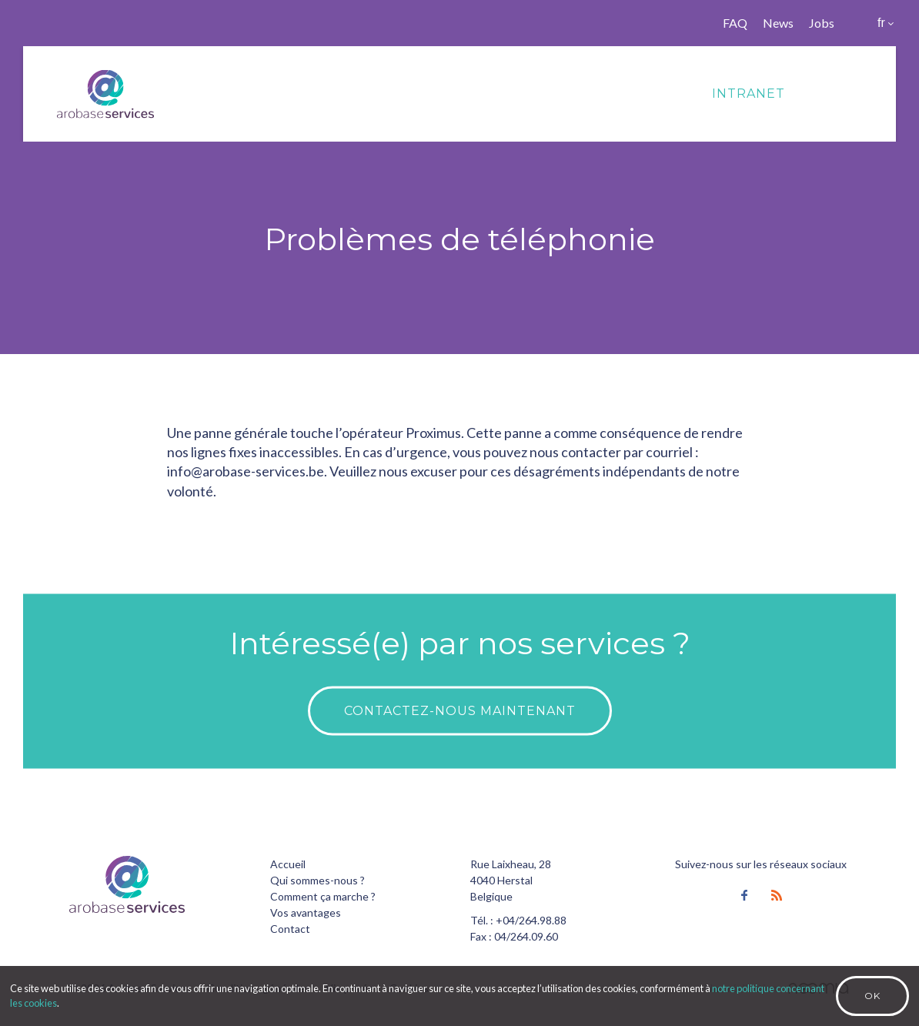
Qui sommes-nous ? (317, 880)
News (778, 22)
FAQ (735, 22)
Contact (290, 928)
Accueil (288, 864)
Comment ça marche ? (323, 896)
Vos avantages (305, 912)
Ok (872, 995)
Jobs (821, 22)
